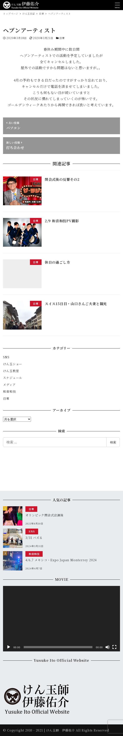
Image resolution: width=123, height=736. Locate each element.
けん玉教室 (11, 371)
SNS (6, 357)
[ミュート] (107, 647)
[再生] (8, 647)
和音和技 (9, 391)
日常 (62, 38)
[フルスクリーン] (114, 647)
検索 (113, 442)
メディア (9, 384)
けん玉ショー (12, 364)
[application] (61, 618)
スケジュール (12, 378)
